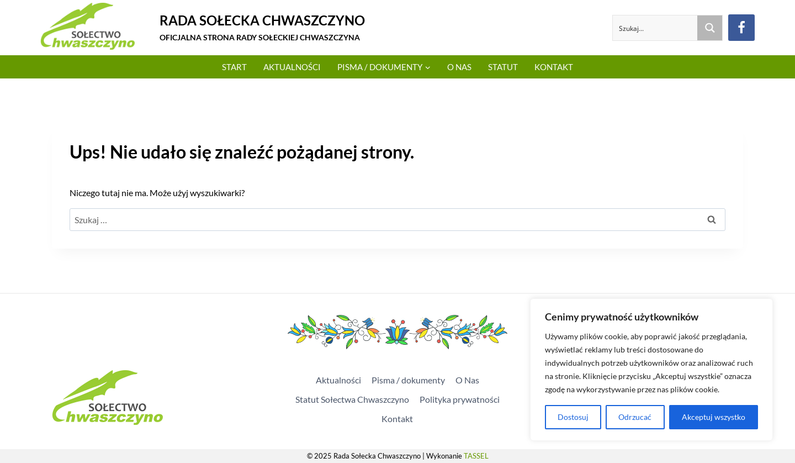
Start (234, 67)
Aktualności (292, 67)
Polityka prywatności (460, 399)
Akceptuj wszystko (713, 417)
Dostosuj (573, 417)
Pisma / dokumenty (408, 380)
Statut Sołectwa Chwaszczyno (352, 399)
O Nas (459, 67)
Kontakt (553, 67)
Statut (503, 67)
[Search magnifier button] (709, 27)
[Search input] (655, 28)
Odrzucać (634, 417)
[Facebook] (741, 27)
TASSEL (476, 455)
